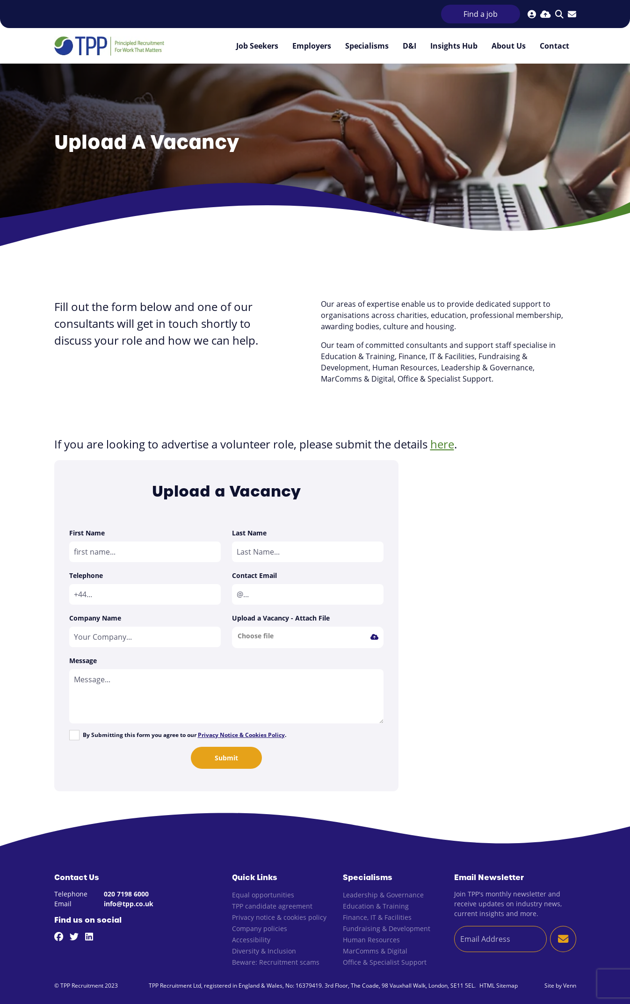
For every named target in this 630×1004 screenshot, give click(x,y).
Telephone (86, 575)
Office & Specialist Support (385, 962)
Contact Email (254, 575)
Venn (569, 986)
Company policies (259, 928)
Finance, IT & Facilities (377, 917)
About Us (509, 46)
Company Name (95, 618)
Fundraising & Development (386, 928)
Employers (311, 46)
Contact (554, 46)
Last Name (249, 532)
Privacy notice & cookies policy (279, 917)
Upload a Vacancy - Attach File (281, 618)
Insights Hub (454, 46)
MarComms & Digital (375, 950)
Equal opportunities (263, 894)
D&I (409, 46)
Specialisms (367, 46)
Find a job (480, 14)
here (442, 444)
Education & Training (376, 906)
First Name (87, 532)
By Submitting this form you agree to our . (184, 735)
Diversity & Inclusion (264, 950)
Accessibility (251, 939)
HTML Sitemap (498, 986)
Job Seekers (257, 46)
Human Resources (371, 939)
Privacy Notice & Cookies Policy (241, 735)
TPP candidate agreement (272, 906)
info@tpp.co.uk (128, 903)
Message (83, 660)
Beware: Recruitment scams (275, 962)
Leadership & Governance (383, 894)
